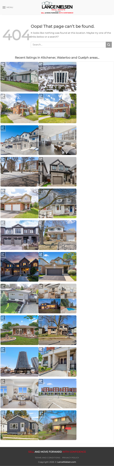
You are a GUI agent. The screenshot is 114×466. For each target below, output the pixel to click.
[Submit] (109, 45)
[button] (7, 7)
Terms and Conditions (47, 457)
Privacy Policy (70, 457)
